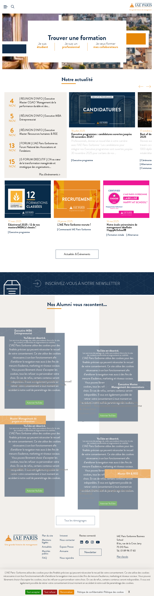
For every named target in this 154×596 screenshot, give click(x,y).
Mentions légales (46, 541)
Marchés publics (46, 552)
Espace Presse (67, 546)
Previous (141, 86)
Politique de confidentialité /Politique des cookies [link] (100, 592)
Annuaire (64, 551)
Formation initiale (116, 235)
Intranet (64, 535)
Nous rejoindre (67, 558)
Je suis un (71, 45)
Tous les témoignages (75, 526)
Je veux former (105, 45)
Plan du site (47, 535)
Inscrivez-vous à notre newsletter (82, 283)
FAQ (44, 558)
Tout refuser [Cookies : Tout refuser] (50, 592)
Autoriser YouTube (34, 406)
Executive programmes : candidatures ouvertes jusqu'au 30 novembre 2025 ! (101, 135)
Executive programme (82, 160)
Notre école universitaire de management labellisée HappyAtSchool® (122, 227)
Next (148, 86)
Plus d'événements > (49, 174)
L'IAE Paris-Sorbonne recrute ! (74, 225)
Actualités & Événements (77, 254)
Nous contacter (67, 540)
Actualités (47, 546)
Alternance (146, 164)
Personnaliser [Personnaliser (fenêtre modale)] (66, 592)
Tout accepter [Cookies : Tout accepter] (33, 592)
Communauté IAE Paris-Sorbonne (74, 229)
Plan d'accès (122, 557)
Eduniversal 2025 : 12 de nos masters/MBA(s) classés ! (24, 226)
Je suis (42, 45)
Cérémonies (146, 160)
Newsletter (90, 552)
